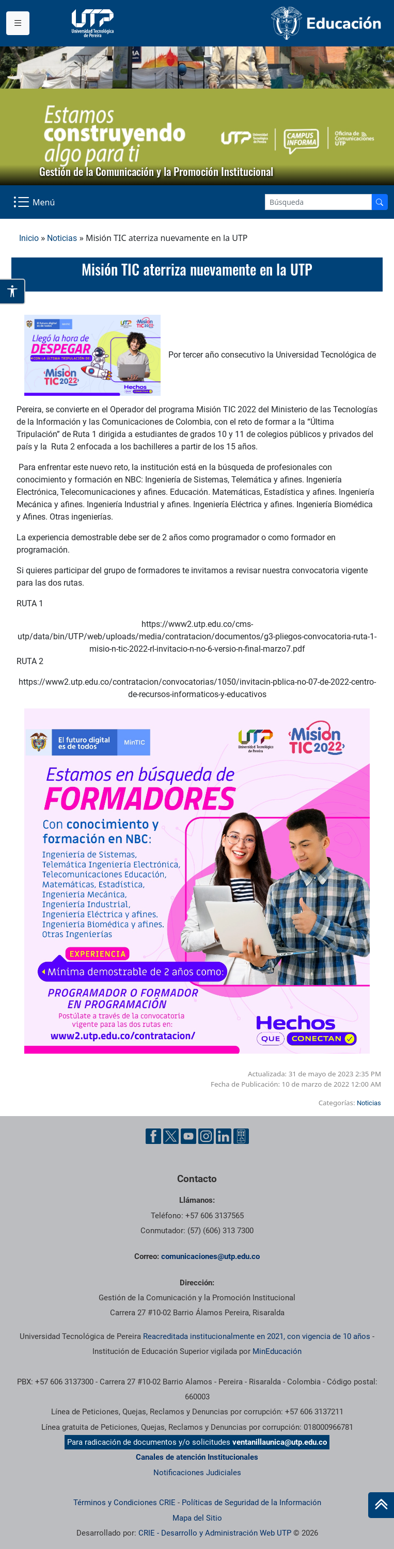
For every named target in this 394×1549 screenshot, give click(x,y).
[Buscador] (379, 202)
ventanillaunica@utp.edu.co (279, 1442)
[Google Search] (318, 202)
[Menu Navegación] (35, 201)
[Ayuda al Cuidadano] (241, 1136)
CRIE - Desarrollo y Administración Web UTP (214, 1533)
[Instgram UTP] (206, 1136)
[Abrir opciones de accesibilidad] (12, 291)
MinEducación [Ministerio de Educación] (277, 1351)
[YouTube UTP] (188, 1136)
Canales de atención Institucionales (197, 1457)
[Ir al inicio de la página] (381, 1505)
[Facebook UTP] (153, 1136)
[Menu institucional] (17, 23)
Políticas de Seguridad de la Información (251, 1502)
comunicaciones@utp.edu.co (210, 1256)
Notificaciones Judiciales (197, 1472)
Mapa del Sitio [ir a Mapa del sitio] (197, 1518)
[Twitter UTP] (171, 1136)
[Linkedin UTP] (223, 1136)
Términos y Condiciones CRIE (124, 1502)
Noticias (62, 238)
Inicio (29, 238)
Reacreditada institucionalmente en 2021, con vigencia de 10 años (256, 1336)
